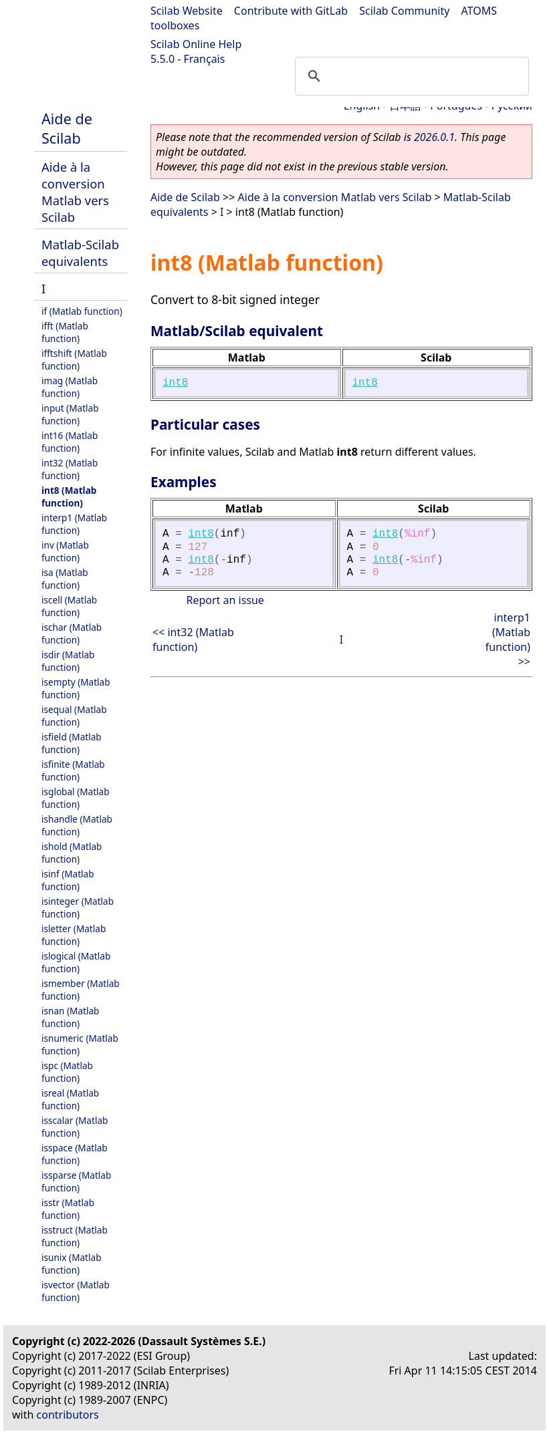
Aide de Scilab (66, 128)
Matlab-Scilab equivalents (80, 252)
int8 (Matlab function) (68, 496)
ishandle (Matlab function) (76, 825)
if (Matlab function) (81, 311)
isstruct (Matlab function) (74, 1236)
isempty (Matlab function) (75, 688)
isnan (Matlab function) (70, 1017)
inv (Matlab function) (65, 551)
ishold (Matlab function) (71, 852)
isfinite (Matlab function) (73, 770)
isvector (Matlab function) (75, 1291)
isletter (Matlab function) (73, 935)
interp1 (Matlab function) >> (507, 639)
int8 (175, 383)
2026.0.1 (434, 137)
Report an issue (224, 600)
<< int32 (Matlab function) (193, 639)
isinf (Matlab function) (67, 880)
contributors (68, 1414)
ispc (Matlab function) (67, 1072)
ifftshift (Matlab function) (74, 359)
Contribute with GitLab (291, 10)
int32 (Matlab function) (69, 469)
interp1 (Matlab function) (74, 524)
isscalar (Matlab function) (74, 1126)
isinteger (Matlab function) (77, 907)
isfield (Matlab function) (71, 743)
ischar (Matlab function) (71, 633)
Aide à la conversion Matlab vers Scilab (75, 191)
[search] (410, 76)
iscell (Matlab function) (69, 606)
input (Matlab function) (70, 414)
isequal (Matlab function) (74, 715)
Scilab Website (186, 10)
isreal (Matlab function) (70, 1099)
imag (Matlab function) (69, 387)
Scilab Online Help (195, 44)
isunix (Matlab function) (71, 1263)
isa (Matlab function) (64, 578)
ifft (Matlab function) (64, 332)
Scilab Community (404, 10)
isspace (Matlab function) (74, 1154)
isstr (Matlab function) (67, 1209)
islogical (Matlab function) (75, 962)
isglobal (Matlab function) (75, 798)
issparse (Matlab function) (76, 1181)
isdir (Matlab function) (67, 661)
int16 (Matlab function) (69, 441)
